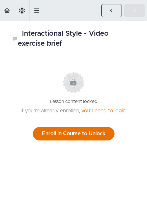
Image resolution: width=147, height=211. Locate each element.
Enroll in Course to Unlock (73, 133)
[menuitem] (22, 10)
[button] (7, 10)
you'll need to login (103, 111)
